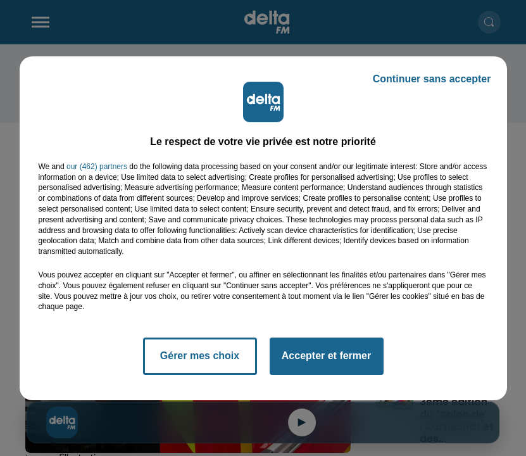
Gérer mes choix (199, 355)
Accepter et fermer (326, 355)
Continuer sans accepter (432, 78)
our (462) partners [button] (96, 166)
